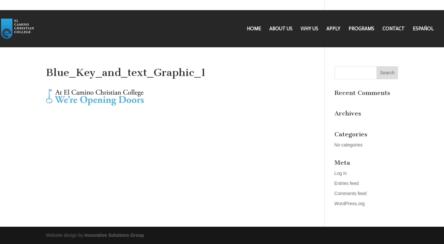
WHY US (309, 29)
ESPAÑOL (423, 29)
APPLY (333, 29)
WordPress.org (349, 203)
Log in (340, 173)
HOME (254, 29)
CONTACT (393, 29)
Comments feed (350, 193)
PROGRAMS (361, 29)
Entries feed (346, 183)
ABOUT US (280, 29)
